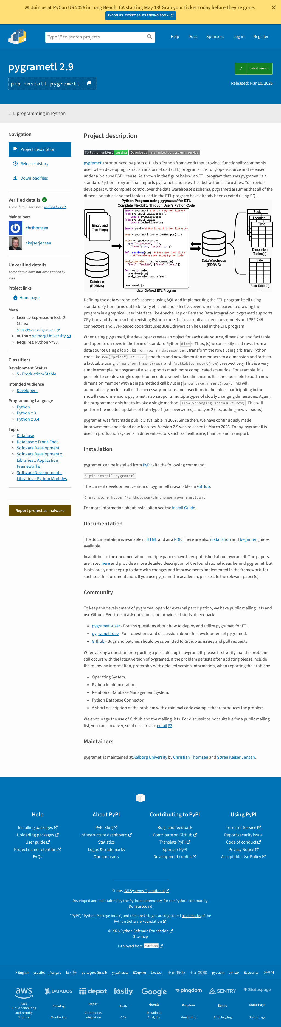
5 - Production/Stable (36, 374)
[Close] (274, 7)
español (39, 972)
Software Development (38, 448)
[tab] (40, 149)
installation (220, 539)
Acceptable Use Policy (241, 857)
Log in (239, 37)
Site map (140, 936)
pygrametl (93, 163)
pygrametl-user (106, 626)
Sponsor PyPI (174, 850)
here (106, 563)
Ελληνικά (139, 972)
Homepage (26, 298)
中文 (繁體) (198, 972)
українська (120, 972)
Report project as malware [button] (39, 511)
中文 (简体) (176, 972)
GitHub (203, 486)
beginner (248, 539)
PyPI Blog (104, 828)
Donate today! (140, 906)
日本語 (71, 972)
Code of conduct (241, 842)
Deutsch (157, 972)
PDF (177, 539)
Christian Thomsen (190, 757)
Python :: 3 (26, 413)
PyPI (147, 465)
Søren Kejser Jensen (236, 757)
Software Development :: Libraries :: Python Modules (42, 476)
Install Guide (183, 508)
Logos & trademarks (106, 850)
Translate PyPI (172, 842)
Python (23, 407)
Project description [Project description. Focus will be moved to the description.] (34, 149)
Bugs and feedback (175, 828)
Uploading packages (35, 835)
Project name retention (35, 850)
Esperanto (251, 972)
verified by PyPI (55, 207)
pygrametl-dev (105, 634)
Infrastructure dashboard (103, 835)
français (55, 972)
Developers (27, 391)
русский (218, 972)
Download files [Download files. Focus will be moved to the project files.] (30, 178)
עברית (234, 972)
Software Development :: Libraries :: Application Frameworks (39, 460)
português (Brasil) (94, 972)
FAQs (37, 857)
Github (98, 641)
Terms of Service (241, 828)
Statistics (106, 842)
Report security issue (243, 835)
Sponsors (215, 37)
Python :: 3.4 (28, 419)
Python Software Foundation (138, 921)
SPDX (20, 330)
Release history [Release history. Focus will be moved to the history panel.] (30, 164)
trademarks (191, 916)
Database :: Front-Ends (37, 442)
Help (175, 37)
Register (261, 37)
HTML (152, 539)
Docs (192, 37)
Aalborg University (49, 336)
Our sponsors (106, 857)
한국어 (268, 972)
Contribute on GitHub (172, 835)
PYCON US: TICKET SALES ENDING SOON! (139, 15)
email (162, 726)
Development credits (172, 857)
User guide (35, 842)
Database (25, 436)
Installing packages (35, 828)
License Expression (42, 330)
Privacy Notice (241, 850)
